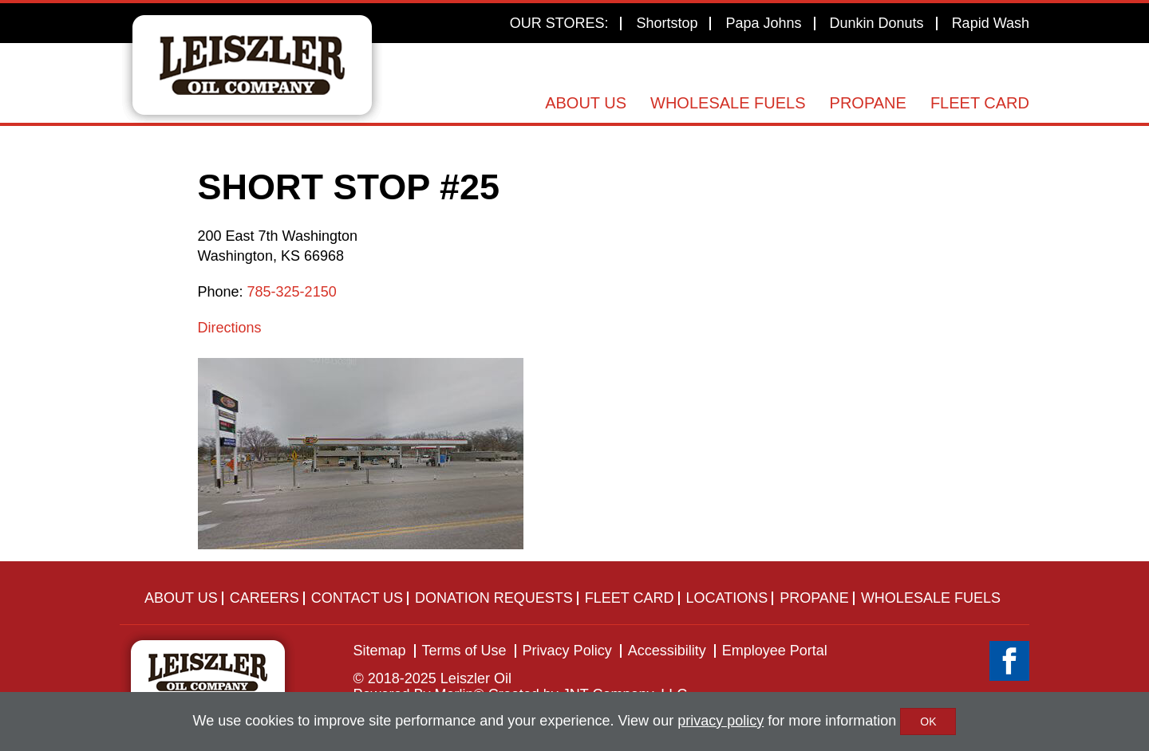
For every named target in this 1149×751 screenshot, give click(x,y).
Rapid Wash (990, 23)
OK (928, 721)
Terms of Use (464, 651)
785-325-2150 (292, 292)
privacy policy (720, 721)
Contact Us (357, 598)
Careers (264, 598)
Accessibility (667, 651)
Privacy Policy (567, 651)
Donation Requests (494, 598)
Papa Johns (763, 23)
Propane (868, 103)
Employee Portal (774, 651)
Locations (727, 598)
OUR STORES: (559, 23)
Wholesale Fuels (728, 103)
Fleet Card (979, 103)
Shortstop (666, 23)
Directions (230, 328)
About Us (585, 103)
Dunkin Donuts (877, 23)
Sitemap (379, 651)
